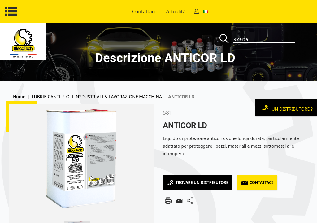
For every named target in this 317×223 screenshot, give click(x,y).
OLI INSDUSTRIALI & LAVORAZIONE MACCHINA (114, 96)
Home (19, 96)
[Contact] (196, 11)
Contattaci (144, 11)
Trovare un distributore (197, 182)
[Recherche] (226, 39)
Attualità (176, 11)
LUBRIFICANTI (46, 96)
